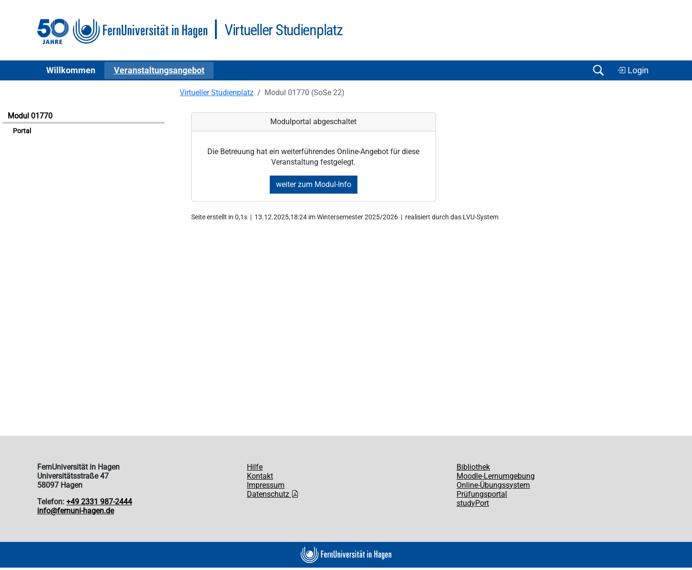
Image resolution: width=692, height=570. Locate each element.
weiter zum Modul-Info (313, 184)
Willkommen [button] (70, 70)
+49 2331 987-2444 (99, 501)
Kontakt (260, 476)
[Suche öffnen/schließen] (598, 70)
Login (633, 70)
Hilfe (255, 467)
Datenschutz (273, 494)
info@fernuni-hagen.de (75, 510)
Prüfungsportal (482, 494)
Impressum (266, 485)
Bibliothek (473, 467)
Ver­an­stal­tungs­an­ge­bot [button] (159, 70)
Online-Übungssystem (493, 485)
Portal (22, 131)
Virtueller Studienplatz (217, 92)
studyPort (473, 503)
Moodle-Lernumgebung (496, 476)
